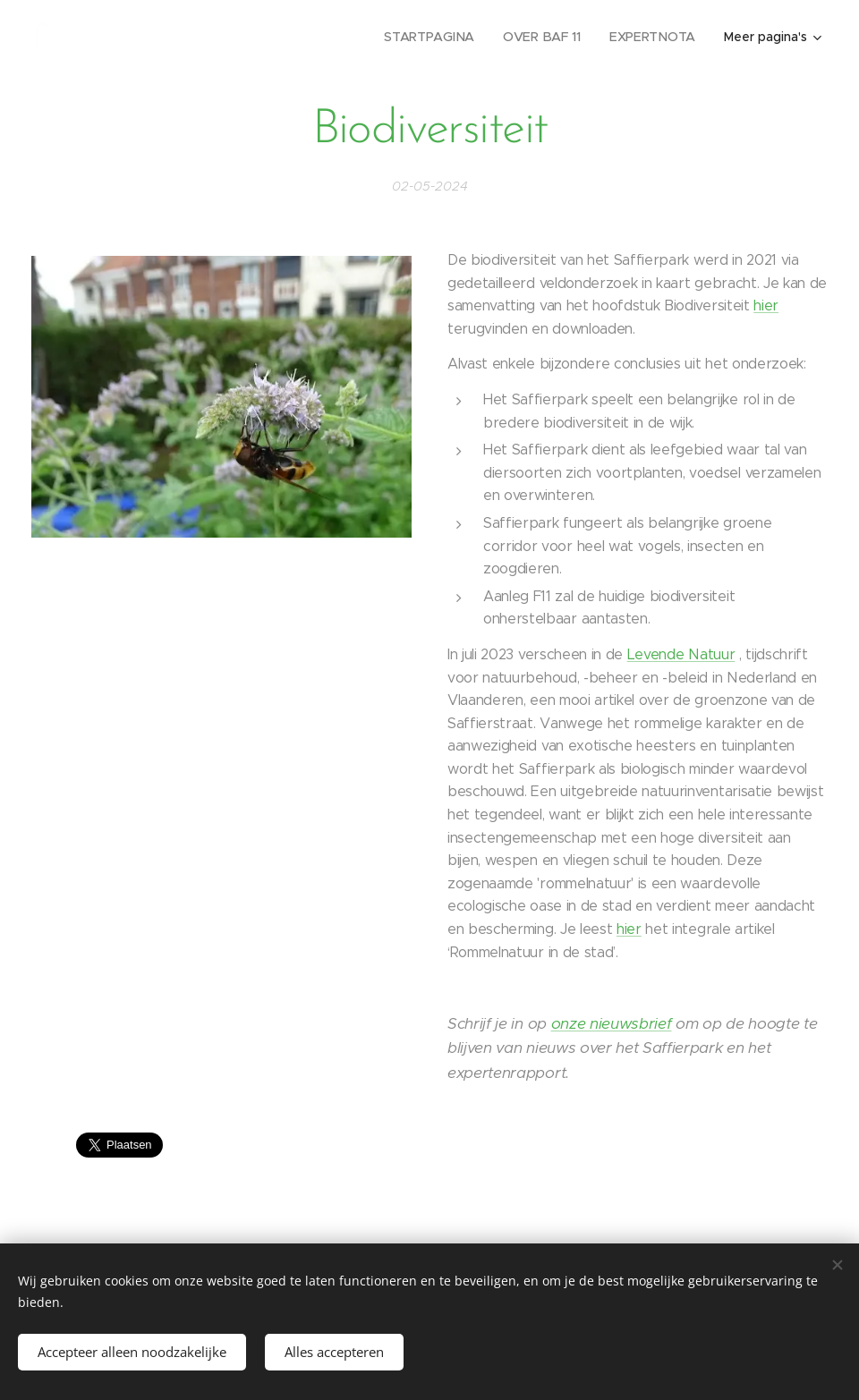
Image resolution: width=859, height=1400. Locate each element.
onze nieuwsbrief (611, 1023)
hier (765, 305)
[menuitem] (434, 36)
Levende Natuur (681, 654)
